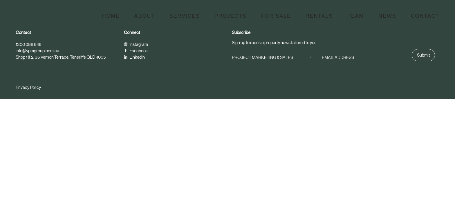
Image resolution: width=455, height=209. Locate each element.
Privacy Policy (28, 87)
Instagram (136, 44)
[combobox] (275, 57)
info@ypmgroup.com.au (37, 50)
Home (111, 16)
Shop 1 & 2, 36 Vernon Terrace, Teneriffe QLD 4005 (61, 57)
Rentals (319, 16)
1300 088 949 (28, 44)
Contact (425, 16)
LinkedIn (134, 57)
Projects (230, 16)
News (387, 16)
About (144, 16)
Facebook (136, 50)
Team (355, 16)
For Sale (276, 16)
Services (184, 16)
